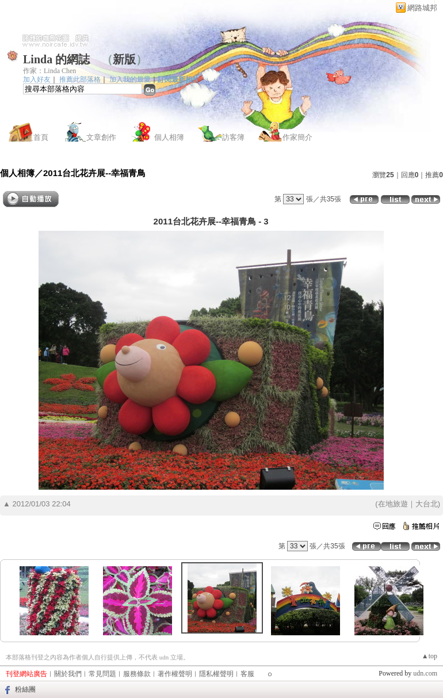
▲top (429, 656)
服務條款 (137, 674)
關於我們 (68, 674)
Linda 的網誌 (56, 59)
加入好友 (37, 79)
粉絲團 (25, 689)
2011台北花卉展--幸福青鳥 (94, 173)
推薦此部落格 (80, 79)
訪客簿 (233, 137)
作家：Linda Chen (49, 71)
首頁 (40, 137)
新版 (124, 59)
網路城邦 (422, 7)
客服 (247, 674)
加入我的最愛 (130, 79)
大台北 (426, 503)
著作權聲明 (175, 674)
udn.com (425, 673)
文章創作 (101, 137)
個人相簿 (169, 137)
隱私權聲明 (216, 674)
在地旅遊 (393, 503)
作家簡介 (297, 137)
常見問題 (102, 674)
